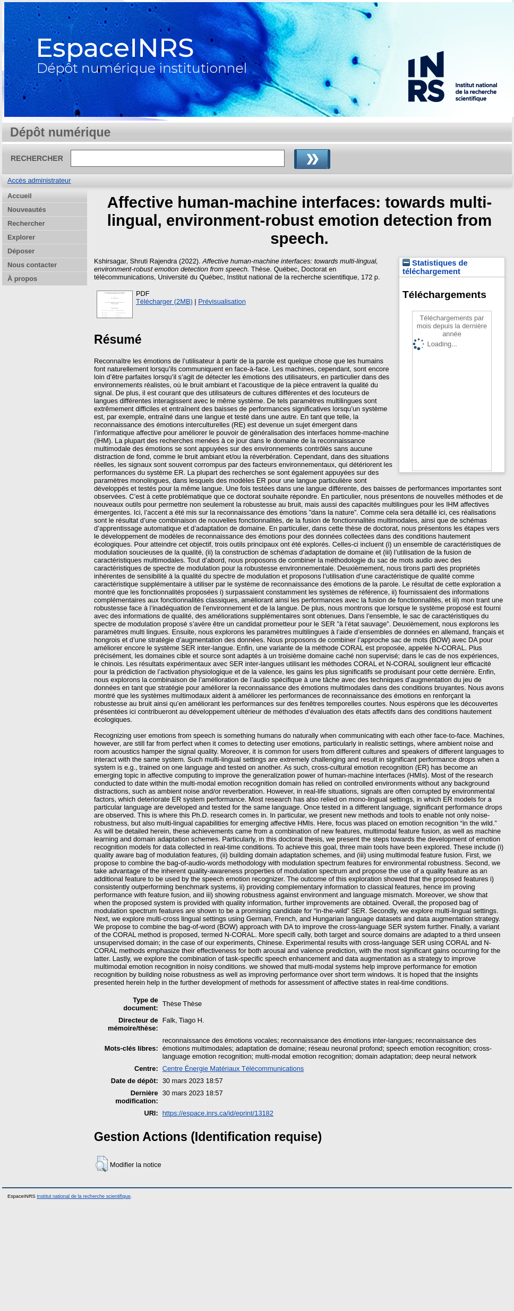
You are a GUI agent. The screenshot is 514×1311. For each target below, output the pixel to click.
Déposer (21, 251)
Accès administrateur (39, 180)
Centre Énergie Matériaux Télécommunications (233, 1068)
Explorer (21, 237)
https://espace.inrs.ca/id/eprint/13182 (217, 1113)
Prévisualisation (222, 301)
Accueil (19, 196)
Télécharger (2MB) (164, 301)
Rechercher (26, 223)
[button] (102, 1164)
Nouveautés (26, 210)
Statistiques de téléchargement (435, 267)
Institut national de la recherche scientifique (84, 1196)
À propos (22, 279)
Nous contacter (32, 265)
